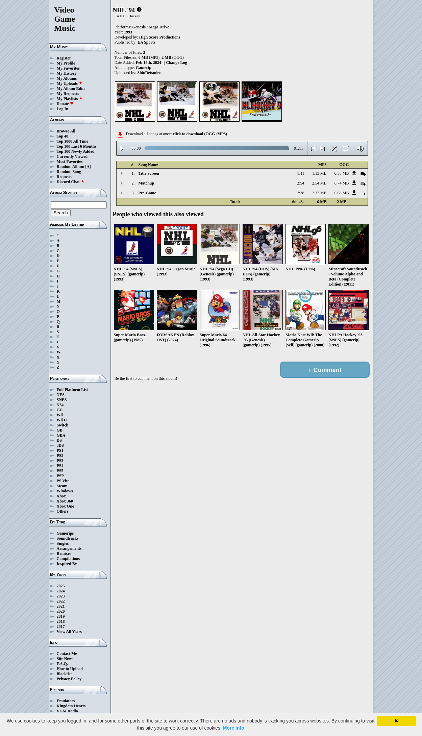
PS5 (60, 470)
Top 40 (63, 136)
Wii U (62, 420)
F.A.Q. (62, 663)
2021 (61, 606)
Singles (63, 543)
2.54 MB (319, 183)
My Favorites (68, 68)
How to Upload (70, 668)
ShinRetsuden (150, 72)
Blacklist (64, 673)
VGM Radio (67, 711)
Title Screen (149, 173)
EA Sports (146, 42)
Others (63, 511)
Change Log (176, 62)
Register (64, 58)
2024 (61, 591)
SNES (62, 399)
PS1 (60, 450)
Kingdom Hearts (71, 706)
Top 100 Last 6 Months (77, 146)
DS (59, 440)
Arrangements (69, 548)
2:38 (300, 193)
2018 (61, 621)
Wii (60, 415)
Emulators (66, 700)
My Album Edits (71, 88)
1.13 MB (319, 173)
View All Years (69, 631)
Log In (62, 108)
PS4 (60, 465)
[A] (88, 166)
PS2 (60, 455)
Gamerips (65, 533)
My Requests (68, 93)
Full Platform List (72, 389)
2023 (61, 596)
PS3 (60, 460)
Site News (65, 658)
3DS (60, 445)
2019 (61, 616)
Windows (65, 491)
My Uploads (69, 83)
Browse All (66, 131)
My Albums (67, 78)
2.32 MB (319, 193)
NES (61, 394)
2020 (61, 611)
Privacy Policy (69, 679)
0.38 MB (341, 173)
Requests (64, 176)
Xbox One (65, 506)
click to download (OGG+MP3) (200, 133)
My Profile (66, 63)
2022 (61, 601)
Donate (65, 103)
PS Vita (63, 481)
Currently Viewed (72, 156)
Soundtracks (68, 538)
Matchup (146, 183)
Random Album (70, 166)
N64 (60, 404)
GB (60, 430)
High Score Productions (159, 37)
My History (67, 73)
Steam (62, 486)
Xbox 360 (65, 501)
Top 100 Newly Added (76, 151)
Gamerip (143, 67)
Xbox (61, 496)
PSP (60, 475)
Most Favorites (70, 161)
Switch (63, 425)
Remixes (64, 553)
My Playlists (70, 98)
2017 (61, 626)
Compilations (68, 558)
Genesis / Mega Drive (150, 27)
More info (233, 728)
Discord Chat (70, 181)
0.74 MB (341, 183)
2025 (61, 586)
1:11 (300, 173)
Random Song (69, 171)
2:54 (300, 183)
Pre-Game (147, 193)
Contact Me (67, 653)
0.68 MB (341, 193)
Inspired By (67, 563)
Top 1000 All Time (72, 141)
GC (60, 410)
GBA (61, 435)
